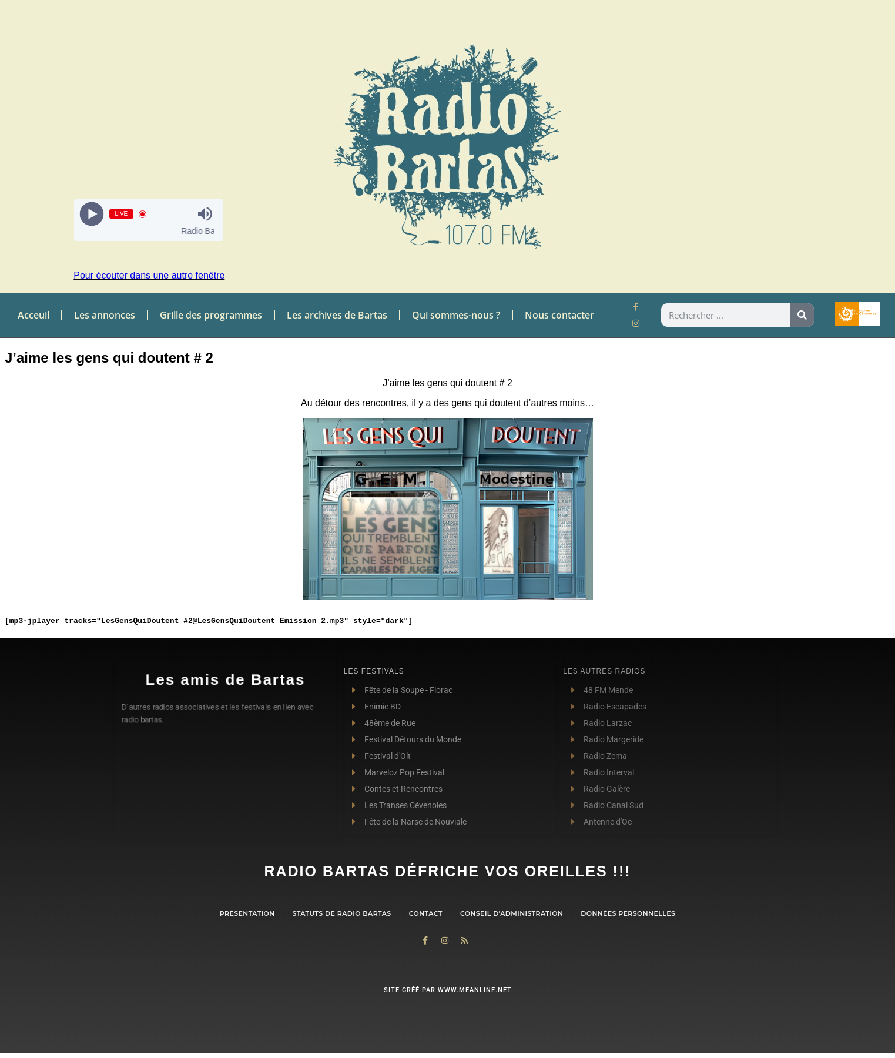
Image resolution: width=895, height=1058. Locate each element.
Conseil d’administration (511, 913)
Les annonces (104, 315)
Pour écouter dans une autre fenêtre (148, 275)
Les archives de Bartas (337, 315)
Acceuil (33, 315)
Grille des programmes (211, 315)
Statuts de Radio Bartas (341, 913)
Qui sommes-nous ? (456, 315)
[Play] (91, 214)
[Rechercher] (802, 315)
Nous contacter (559, 315)
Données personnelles (628, 913)
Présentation (247, 913)
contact (426, 913)
